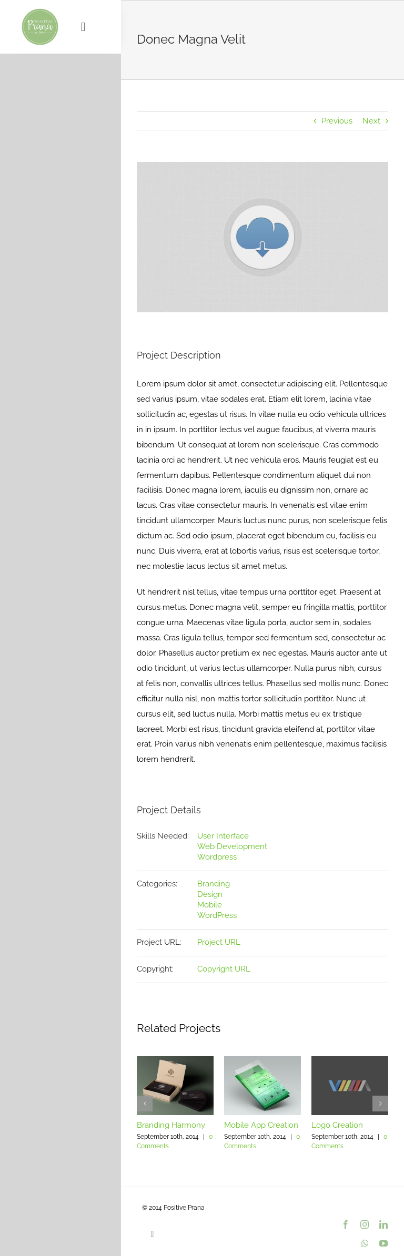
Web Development (232, 846)
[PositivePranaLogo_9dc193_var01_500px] (40, 11)
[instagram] (364, 1224)
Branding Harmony (171, 1125)
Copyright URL (223, 969)
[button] (145, 1103)
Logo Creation (337, 1125)
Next (371, 121)
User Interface (223, 836)
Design (210, 894)
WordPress (217, 915)
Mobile (209, 905)
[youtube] (383, 1243)
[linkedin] (383, 1224)
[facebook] (345, 1224)
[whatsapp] (365, 1243)
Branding (213, 884)
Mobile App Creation (261, 1125)
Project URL (218, 942)
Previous (336, 121)
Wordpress (217, 857)
